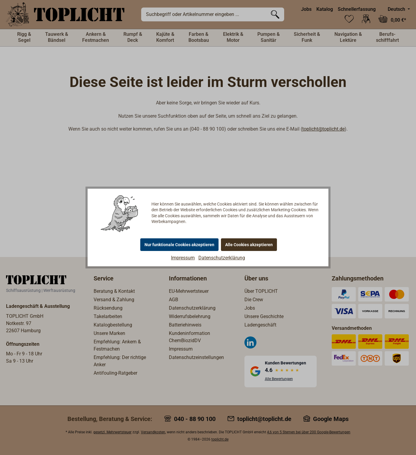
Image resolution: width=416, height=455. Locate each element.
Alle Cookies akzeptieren (249, 244)
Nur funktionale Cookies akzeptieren (179, 244)
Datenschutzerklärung (221, 258)
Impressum (183, 258)
